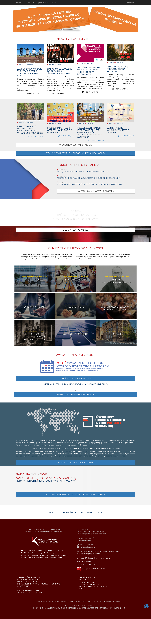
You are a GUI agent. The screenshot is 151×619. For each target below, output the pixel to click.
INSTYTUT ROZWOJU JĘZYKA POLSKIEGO (36, 2)
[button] (75, 153)
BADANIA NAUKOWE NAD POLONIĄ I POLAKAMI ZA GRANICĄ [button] (75, 494)
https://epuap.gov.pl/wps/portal (89, 554)
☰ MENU (131, 2)
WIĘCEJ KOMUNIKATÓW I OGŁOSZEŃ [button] (96, 191)
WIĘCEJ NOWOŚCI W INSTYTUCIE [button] (75, 145)
